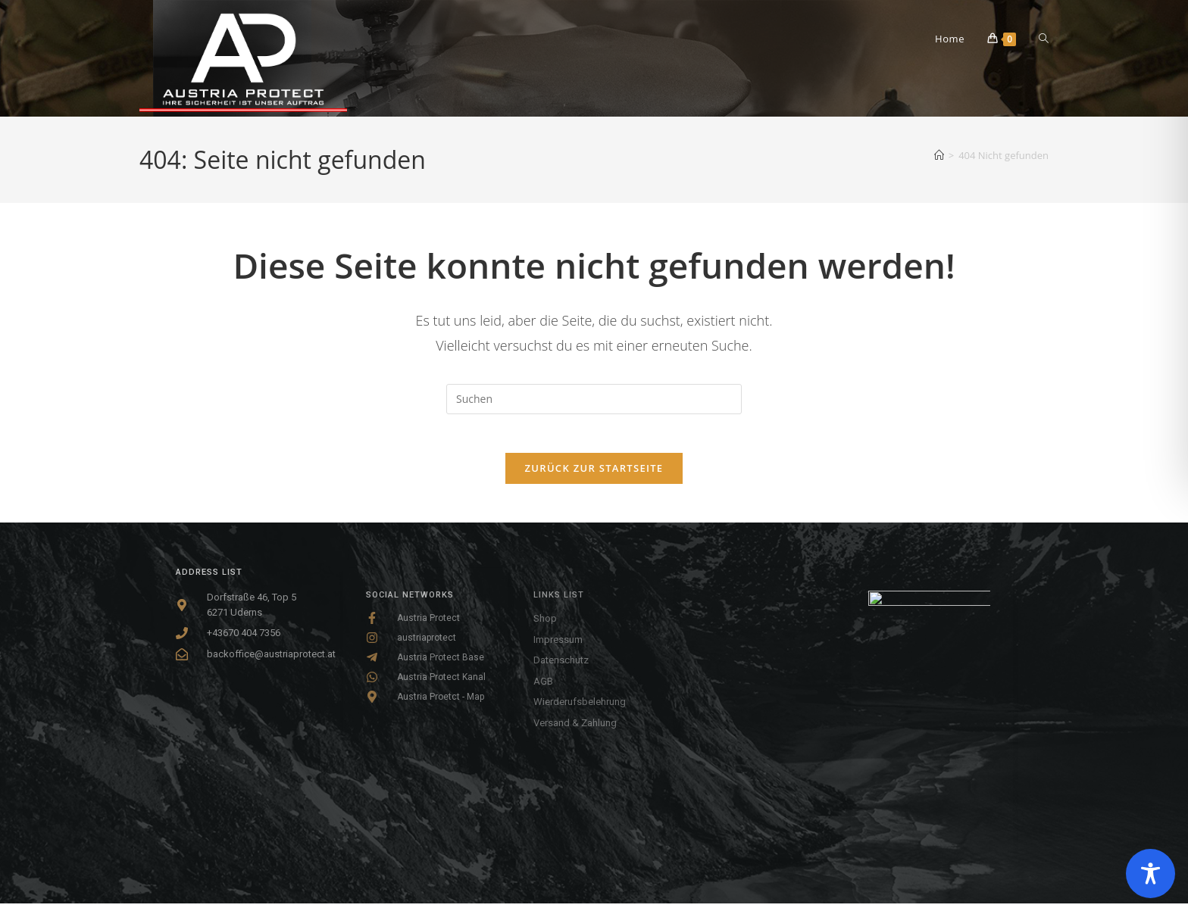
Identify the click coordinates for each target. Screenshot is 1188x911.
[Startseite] (939, 155)
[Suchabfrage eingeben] (594, 399)
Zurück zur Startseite (594, 475)
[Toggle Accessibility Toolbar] (1150, 873)
